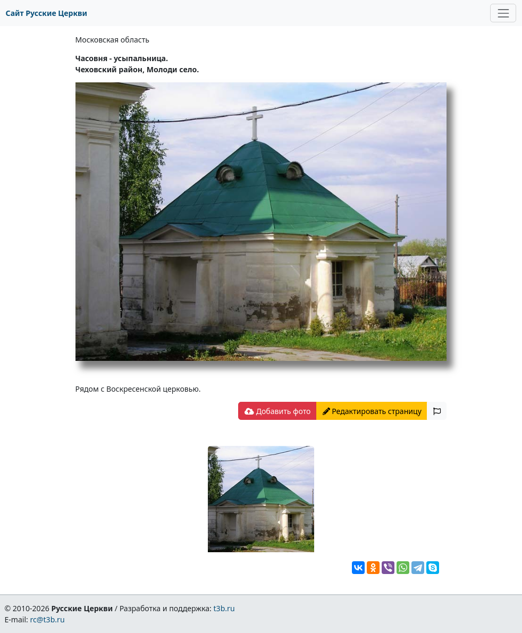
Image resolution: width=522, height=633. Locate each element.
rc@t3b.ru (47, 619)
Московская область (112, 40)
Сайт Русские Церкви (46, 13)
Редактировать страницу (372, 411)
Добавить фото (277, 411)
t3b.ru (224, 608)
